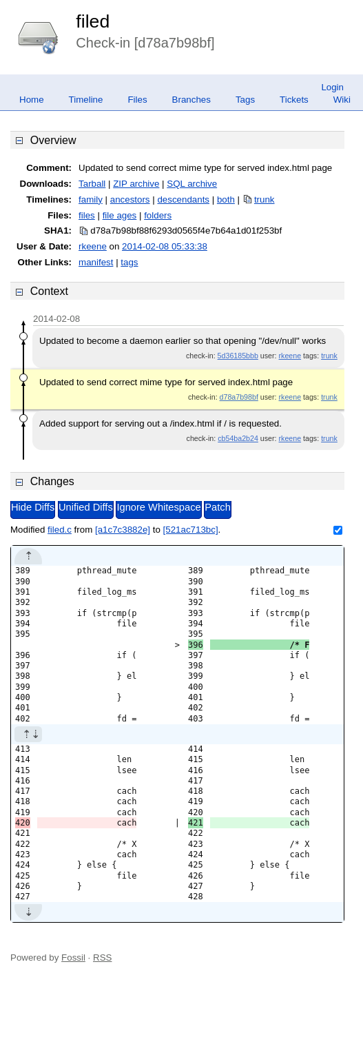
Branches (191, 99)
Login (332, 87)
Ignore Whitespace (158, 507)
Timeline (86, 99)
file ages (120, 215)
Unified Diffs (86, 507)
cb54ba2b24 (238, 438)
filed (93, 21)
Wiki (342, 99)
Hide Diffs (32, 507)
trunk (264, 199)
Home (31, 99)
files (87, 215)
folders (158, 215)
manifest (96, 262)
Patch (217, 507)
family (91, 199)
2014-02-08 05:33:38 (164, 246)
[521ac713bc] (190, 529)
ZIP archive (136, 183)
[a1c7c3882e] (122, 529)
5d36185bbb (238, 355)
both (226, 199)
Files (137, 99)
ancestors (130, 199)
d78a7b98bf (239, 397)
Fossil (73, 957)
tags (129, 262)
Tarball (92, 183)
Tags (245, 99)
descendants (183, 199)
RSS (102, 957)
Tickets (294, 99)
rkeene (93, 246)
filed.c (60, 529)
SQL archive (192, 183)
